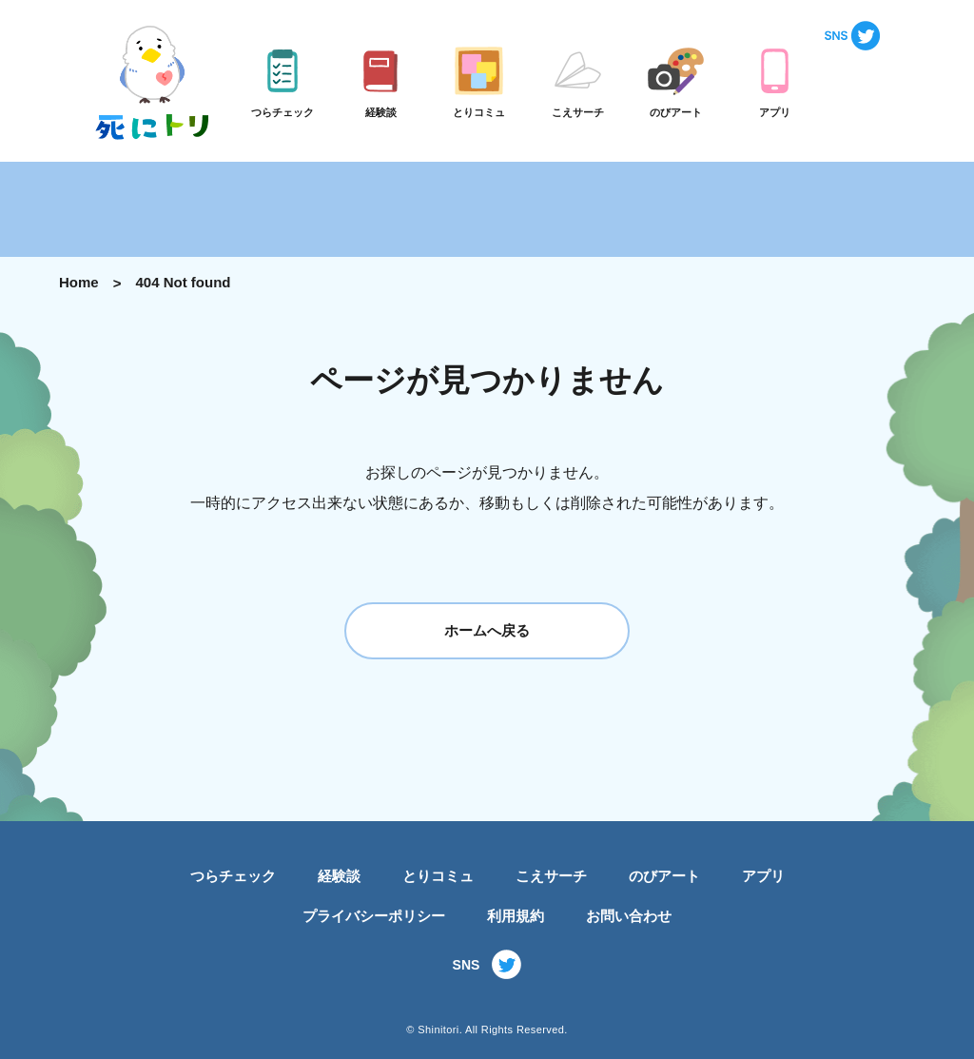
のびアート (664, 876)
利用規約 (515, 916)
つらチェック (233, 876)
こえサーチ (551, 876)
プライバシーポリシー (373, 916)
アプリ (763, 876)
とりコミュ (438, 876)
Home (79, 282)
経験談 (339, 876)
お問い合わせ (629, 916)
